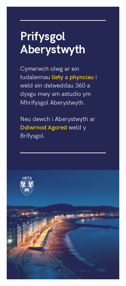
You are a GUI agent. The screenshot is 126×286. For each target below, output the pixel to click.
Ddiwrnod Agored (43, 127)
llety (57, 76)
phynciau (82, 76)
